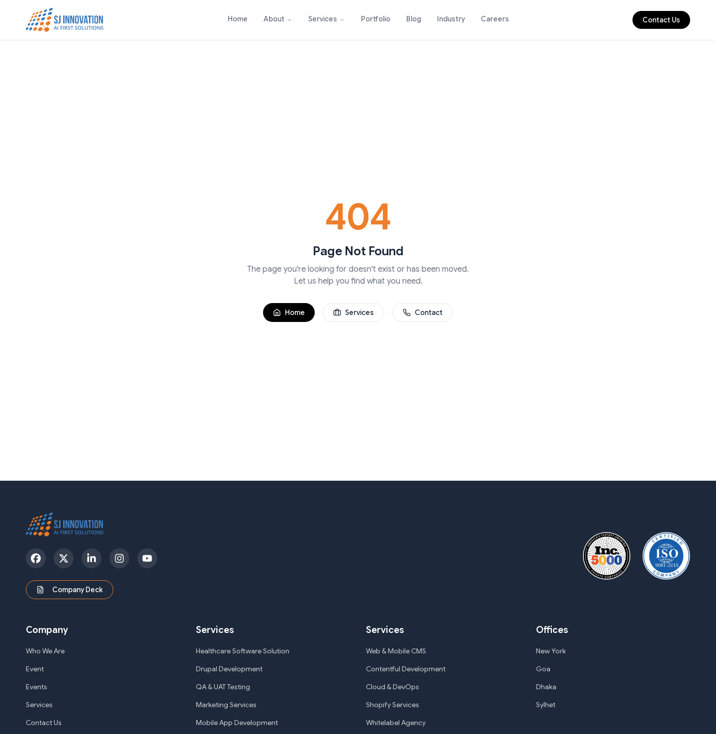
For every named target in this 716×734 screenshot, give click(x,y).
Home (238, 18)
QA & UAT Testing (223, 686)
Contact (423, 312)
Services (322, 18)
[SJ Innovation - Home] (65, 20)
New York (551, 650)
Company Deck (69, 589)
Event (35, 668)
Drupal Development (229, 668)
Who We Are (45, 650)
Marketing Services (226, 704)
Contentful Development (406, 668)
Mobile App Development (237, 722)
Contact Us (661, 19)
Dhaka (546, 686)
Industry (451, 18)
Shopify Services (392, 704)
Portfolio (375, 18)
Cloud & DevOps (392, 686)
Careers (495, 18)
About (274, 18)
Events (36, 686)
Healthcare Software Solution (242, 650)
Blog (413, 18)
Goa (543, 668)
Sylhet (545, 704)
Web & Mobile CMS (396, 650)
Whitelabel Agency (396, 722)
